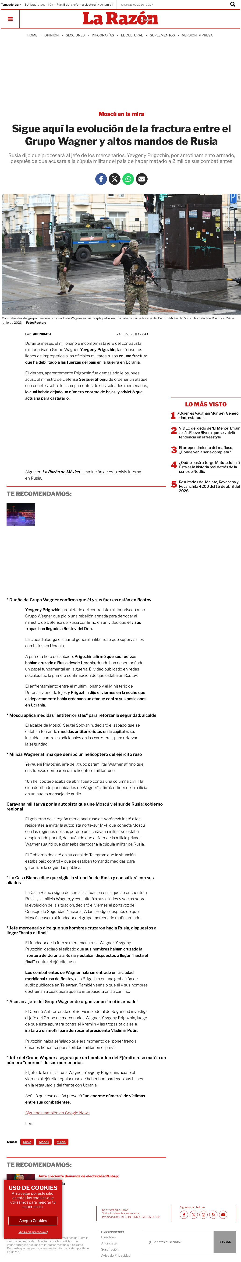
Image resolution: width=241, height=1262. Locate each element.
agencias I (42, 334)
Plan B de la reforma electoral (76, 4)
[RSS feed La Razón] (213, 1215)
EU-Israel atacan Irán (39, 4)
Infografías (103, 35)
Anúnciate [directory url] (109, 1243)
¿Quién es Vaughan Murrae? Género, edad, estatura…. (208, 415)
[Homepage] (120, 18)
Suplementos (162, 35)
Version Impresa (197, 35)
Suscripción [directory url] (110, 1249)
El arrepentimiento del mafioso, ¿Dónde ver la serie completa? (206, 449)
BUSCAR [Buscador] (225, 1242)
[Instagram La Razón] (203, 1215)
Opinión (51, 35)
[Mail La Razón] (142, 179)
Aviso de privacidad (32, 1232)
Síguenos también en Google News (57, 1113)
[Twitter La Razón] (114, 179)
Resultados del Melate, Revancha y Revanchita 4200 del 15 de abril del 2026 (209, 486)
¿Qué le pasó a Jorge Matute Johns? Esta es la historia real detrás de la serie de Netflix (209, 467)
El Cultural (132, 35)
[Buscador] (232, 4)
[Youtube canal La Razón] (223, 1215)
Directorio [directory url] (108, 1237)
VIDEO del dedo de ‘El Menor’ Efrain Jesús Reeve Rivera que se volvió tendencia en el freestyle (209, 432)
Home (32, 35)
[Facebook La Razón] (101, 179)
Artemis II (106, 4)
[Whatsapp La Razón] (128, 179)
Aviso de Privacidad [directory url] (116, 1255)
